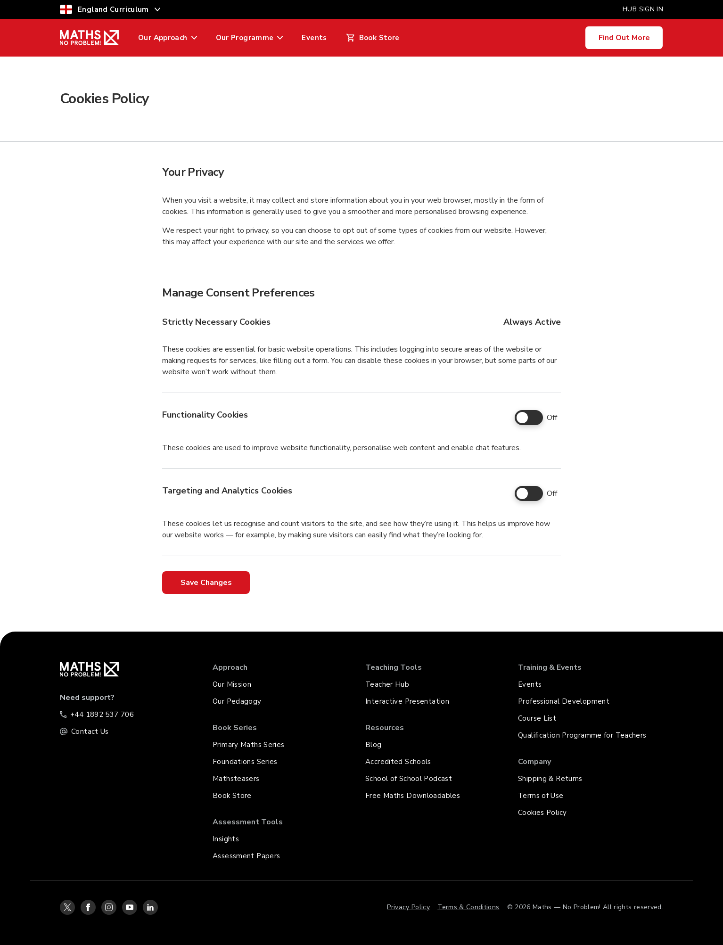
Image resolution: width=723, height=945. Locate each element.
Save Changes (206, 582)
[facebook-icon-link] (88, 907)
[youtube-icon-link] (129, 907)
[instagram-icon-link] (108, 907)
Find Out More (624, 38)
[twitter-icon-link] (67, 907)
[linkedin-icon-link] (150, 907)
